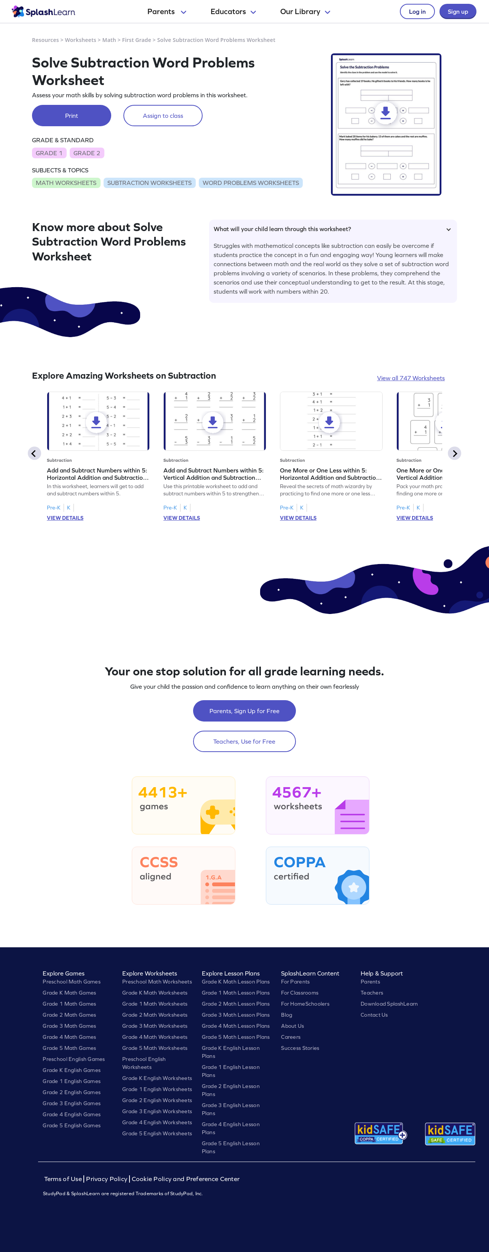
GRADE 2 (87, 152)
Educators (233, 11)
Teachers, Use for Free (244, 741)
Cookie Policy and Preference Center (186, 1179)
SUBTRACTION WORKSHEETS (149, 182)
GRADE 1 (49, 152)
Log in (417, 11)
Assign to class (163, 115)
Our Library (305, 11)
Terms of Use (64, 1179)
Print (71, 115)
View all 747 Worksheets (411, 377)
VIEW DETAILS (65, 518)
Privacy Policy (106, 1179)
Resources (45, 39)
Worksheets (80, 39)
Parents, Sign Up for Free (244, 710)
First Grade (136, 39)
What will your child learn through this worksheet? (332, 228)
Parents (166, 11)
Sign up (458, 11)
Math (109, 39)
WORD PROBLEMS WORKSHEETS (251, 182)
